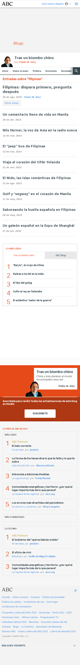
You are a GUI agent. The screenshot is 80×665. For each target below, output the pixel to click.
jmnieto (34, 450)
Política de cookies (11, 601)
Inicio (5, 71)
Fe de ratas (18, 450)
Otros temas (12, 103)
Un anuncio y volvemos (24, 507)
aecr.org (50, 494)
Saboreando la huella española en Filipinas (39, 210)
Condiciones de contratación (16, 606)
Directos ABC (9, 631)
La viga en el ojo (20, 478)
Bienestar (34, 622)
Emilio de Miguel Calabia (42, 556)
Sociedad (66, 71)
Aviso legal (52, 601)
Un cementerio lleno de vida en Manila (35, 114)
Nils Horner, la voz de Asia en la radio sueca (40, 130)
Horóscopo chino (11, 617)
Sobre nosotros (20, 597)
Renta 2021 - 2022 (62, 612)
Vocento (6, 597)
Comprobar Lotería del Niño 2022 (19, 612)
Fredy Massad (42, 478)
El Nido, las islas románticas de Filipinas (37, 178)
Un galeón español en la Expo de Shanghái (39, 225)
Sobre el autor (20, 71)
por (25, 62)
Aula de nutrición (21, 466)
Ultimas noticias (30, 617)
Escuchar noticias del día (54, 622)
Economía (51, 71)
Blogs (16, 626)
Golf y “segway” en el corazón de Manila (37, 194)
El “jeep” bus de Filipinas (24, 146)
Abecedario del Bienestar (49, 626)
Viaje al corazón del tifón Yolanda (31, 162)
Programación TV (49, 617)
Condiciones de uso (33, 601)
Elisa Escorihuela (45, 466)
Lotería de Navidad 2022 (63, 631)
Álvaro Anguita (51, 507)
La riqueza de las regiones (25, 494)
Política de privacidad (53, 597)
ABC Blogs (61, 255)
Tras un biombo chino (34, 58)
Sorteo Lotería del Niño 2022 (33, 631)
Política (37, 71)
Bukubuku (17, 556)
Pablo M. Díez (32, 97)
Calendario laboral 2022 (14, 622)
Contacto (35, 597)
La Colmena (27, 626)
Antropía (6, 626)
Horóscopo (44, 612)
